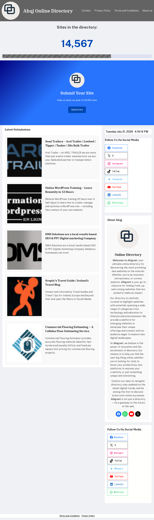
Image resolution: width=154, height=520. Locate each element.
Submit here (77, 109)
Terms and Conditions (69, 516)
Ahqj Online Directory (48, 11)
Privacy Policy (88, 516)
